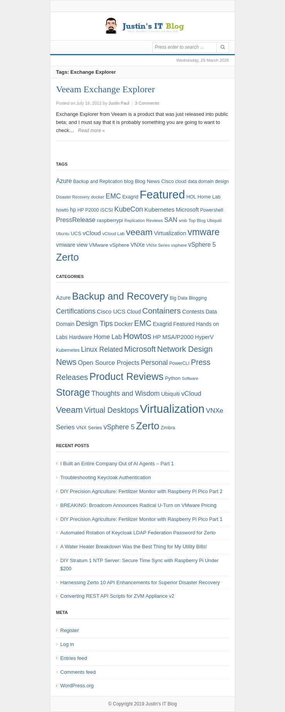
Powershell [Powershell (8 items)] (211, 210)
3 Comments (147, 103)
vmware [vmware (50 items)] (204, 232)
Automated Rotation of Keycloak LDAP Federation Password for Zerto (137, 533)
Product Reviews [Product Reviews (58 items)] (126, 376)
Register (69, 630)
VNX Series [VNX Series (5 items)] (89, 428)
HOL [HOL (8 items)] (191, 197)
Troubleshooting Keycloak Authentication (105, 477)
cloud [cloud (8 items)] (181, 181)
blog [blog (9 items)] (128, 181)
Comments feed (78, 672)
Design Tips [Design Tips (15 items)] (94, 323)
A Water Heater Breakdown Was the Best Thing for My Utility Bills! (133, 546)
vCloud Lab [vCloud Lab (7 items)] (113, 233)
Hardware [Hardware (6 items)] (80, 337)
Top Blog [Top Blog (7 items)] (196, 220)
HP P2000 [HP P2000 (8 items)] (87, 210)
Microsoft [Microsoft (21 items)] (140, 349)
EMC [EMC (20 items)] (113, 196)
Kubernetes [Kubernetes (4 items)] (68, 350)
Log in (67, 644)
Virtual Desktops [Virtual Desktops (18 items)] (111, 410)
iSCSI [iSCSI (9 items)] (106, 210)
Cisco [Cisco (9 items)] (167, 181)
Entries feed (73, 658)
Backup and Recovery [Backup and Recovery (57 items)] (120, 296)
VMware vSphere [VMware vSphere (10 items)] (109, 245)
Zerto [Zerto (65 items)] (67, 257)
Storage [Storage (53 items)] (73, 392)
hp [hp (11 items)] (73, 210)
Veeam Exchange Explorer (105, 89)
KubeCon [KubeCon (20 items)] (128, 209)
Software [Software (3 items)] (190, 378)
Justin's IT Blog (161, 704)
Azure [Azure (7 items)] (63, 298)
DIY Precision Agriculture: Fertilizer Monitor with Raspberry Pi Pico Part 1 (141, 519)
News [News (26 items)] (66, 362)
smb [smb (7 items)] (183, 220)
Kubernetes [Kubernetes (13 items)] (159, 209)
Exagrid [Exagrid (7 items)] (162, 324)
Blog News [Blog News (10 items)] (147, 181)
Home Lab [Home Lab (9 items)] (209, 197)
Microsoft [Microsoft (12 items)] (187, 210)
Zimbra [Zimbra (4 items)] (168, 428)
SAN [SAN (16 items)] (170, 219)
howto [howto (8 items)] (62, 210)
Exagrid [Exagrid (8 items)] (130, 197)
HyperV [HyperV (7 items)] (204, 337)
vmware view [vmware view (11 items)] (72, 245)
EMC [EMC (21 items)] (142, 323)
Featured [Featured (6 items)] (183, 324)
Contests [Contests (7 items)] (193, 312)
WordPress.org (76, 685)
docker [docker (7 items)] (97, 197)
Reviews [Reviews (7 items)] (154, 220)
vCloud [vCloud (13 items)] (92, 233)
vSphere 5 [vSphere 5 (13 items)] (119, 427)
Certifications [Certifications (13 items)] (75, 311)
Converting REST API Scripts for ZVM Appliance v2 (117, 596)
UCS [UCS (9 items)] (76, 233)
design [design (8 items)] (222, 181)
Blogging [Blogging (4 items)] (198, 298)
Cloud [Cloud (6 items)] (134, 312)
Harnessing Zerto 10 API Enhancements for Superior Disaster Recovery (140, 582)
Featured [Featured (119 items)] (162, 194)
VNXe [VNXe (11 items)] (138, 245)
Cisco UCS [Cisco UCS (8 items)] (111, 311)
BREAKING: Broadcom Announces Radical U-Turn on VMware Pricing (138, 505)
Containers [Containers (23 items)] (161, 310)
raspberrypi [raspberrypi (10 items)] (110, 220)
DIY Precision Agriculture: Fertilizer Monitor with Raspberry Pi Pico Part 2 (141, 491)
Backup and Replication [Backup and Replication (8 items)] (98, 181)
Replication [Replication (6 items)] (134, 220)
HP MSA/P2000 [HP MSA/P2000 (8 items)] (173, 337)
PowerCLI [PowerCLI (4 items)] (179, 363)
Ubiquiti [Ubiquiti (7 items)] (214, 220)
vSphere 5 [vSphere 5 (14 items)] (201, 244)
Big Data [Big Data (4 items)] (178, 298)
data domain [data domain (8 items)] (201, 181)
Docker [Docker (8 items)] (123, 323)
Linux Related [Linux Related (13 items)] (102, 349)
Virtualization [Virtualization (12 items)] (170, 233)
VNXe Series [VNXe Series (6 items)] (158, 245)
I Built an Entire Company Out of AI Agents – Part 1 (117, 463)
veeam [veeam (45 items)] (139, 232)
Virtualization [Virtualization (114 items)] (172, 408)
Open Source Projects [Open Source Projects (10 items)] (108, 362)
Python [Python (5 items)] (172, 378)
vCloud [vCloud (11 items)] (191, 393)
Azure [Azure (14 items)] (64, 181)
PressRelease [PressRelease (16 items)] (75, 219)
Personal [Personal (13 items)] (154, 362)
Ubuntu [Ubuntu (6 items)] (62, 233)
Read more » (91, 130)
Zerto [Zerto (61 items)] (147, 425)
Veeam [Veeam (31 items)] (69, 410)
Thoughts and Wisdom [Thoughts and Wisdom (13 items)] (126, 393)
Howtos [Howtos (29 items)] (137, 336)
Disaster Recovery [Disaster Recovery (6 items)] (73, 197)
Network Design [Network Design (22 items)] (185, 349)
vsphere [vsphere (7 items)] (179, 245)
